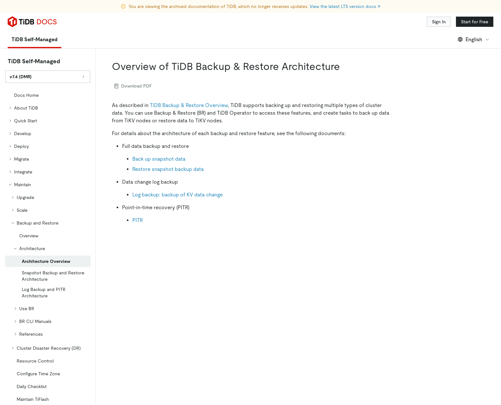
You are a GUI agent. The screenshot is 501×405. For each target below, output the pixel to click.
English (474, 39)
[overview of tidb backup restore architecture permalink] (345, 66)
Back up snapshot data (159, 159)
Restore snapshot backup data (168, 169)
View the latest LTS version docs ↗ (345, 6)
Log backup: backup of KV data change (177, 195)
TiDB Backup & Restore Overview (189, 105)
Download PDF (133, 85)
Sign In (439, 21)
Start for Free (474, 21)
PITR (137, 220)
